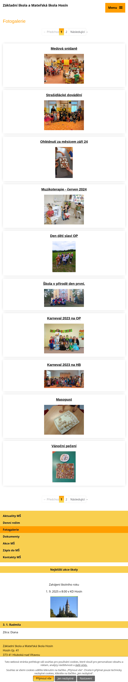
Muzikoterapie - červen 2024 (64, 189)
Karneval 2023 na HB (64, 365)
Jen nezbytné (66, 678)
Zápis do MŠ (11, 550)
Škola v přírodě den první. (64, 284)
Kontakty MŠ (12, 557)
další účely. (81, 665)
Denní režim (11, 523)
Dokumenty (11, 536)
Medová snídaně (64, 48)
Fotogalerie (11, 530)
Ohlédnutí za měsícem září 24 (64, 142)
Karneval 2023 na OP (64, 318)
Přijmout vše (43, 678)
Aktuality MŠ (12, 516)
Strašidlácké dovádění (64, 95)
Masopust (64, 399)
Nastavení (86, 678)
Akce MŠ (9, 543)
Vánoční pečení (64, 446)
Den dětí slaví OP (64, 236)
